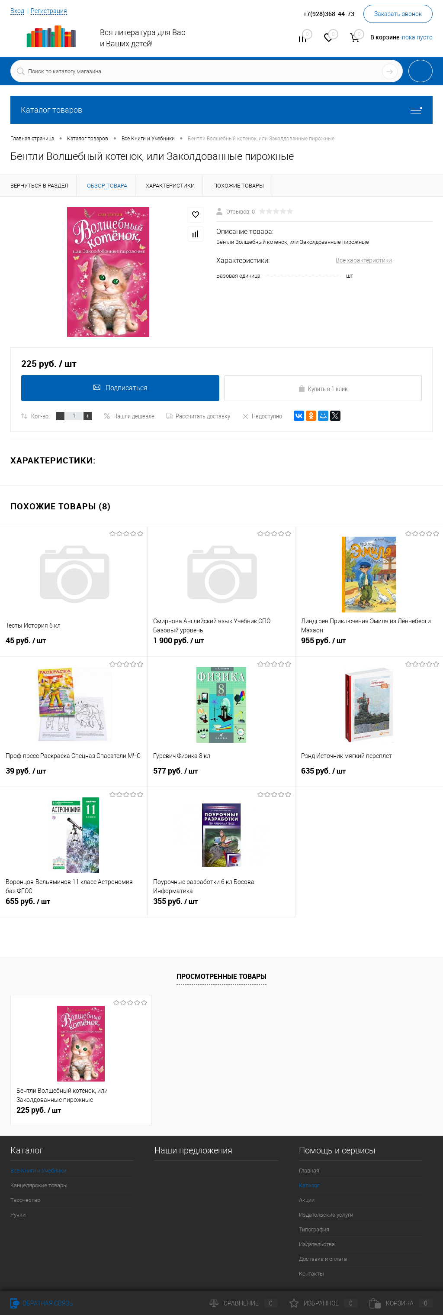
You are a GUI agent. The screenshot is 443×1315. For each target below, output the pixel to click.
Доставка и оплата (323, 1259)
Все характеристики (364, 260)
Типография (314, 1229)
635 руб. (369, 775)
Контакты (311, 1273)
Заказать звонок (398, 13)
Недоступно (262, 415)
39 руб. (73, 775)
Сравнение (243, 1303)
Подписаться (120, 388)
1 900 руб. (221, 644)
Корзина (401, 1303)
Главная (309, 1170)
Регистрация (49, 10)
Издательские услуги (326, 1214)
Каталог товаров (221, 110)
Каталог (309, 1185)
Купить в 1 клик (323, 388)
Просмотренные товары (221, 976)
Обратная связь (41, 1303)
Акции (307, 1200)
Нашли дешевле (128, 415)
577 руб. (221, 775)
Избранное (323, 1303)
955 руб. (369, 644)
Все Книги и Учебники (38, 1170)
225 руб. (38, 1110)
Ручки (18, 1214)
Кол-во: (40, 415)
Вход (17, 10)
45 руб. (73, 644)
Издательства (317, 1244)
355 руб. (221, 905)
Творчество (25, 1200)
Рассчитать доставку (198, 415)
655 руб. (73, 905)
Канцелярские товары (38, 1185)
